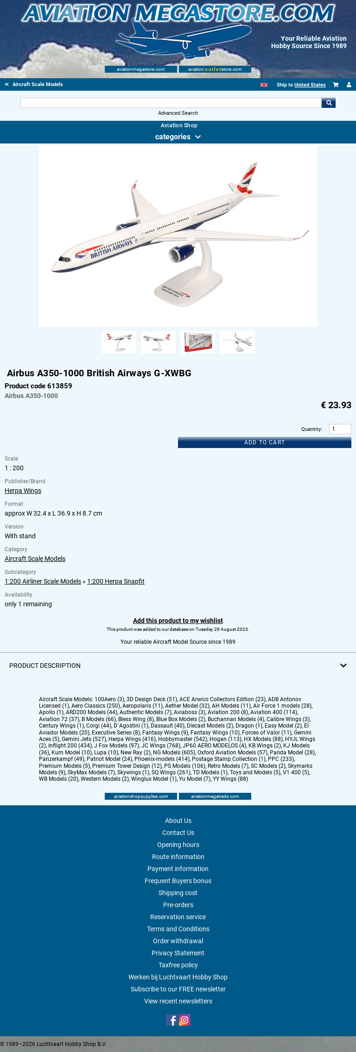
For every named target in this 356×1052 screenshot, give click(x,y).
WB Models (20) (58, 779)
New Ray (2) (136, 752)
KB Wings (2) (264, 745)
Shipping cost (178, 892)
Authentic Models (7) (146, 712)
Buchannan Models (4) (236, 719)
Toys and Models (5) (255, 772)
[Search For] (170, 103)
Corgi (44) (98, 725)
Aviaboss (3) (189, 712)
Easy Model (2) (283, 725)
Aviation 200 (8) (228, 712)
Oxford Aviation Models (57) (232, 752)
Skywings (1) (133, 772)
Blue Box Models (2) (180, 719)
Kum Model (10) (71, 752)
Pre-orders (178, 905)
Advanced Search (178, 113)
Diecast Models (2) (210, 725)
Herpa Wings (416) (132, 739)
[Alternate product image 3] (197, 354)
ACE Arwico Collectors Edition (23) (222, 699)
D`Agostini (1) (131, 725)
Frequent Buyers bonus (178, 880)
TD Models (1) (210, 772)
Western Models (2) (105, 779)
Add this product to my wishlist (178, 620)
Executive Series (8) (116, 732)
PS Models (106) (184, 766)
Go (329, 103)
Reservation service (178, 917)
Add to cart (264, 442)
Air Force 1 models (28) (282, 706)
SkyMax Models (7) (91, 772)
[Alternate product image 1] (119, 354)
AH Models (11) (231, 706)
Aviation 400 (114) (273, 712)
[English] (264, 85)
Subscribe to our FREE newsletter (178, 989)
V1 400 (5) (296, 772)
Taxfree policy (178, 965)
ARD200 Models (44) (91, 712)
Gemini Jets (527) (84, 739)
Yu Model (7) (194, 779)
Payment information (178, 868)
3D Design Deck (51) (152, 699)
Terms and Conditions (178, 929)
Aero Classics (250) (95, 706)
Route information (178, 856)
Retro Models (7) (228, 766)
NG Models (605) (174, 752)
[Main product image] (178, 325)
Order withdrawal (178, 941)
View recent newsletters (178, 1001)
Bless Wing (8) (136, 719)
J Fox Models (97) (116, 745)
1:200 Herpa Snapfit (116, 581)
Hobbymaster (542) (182, 739)
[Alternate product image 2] (158, 354)
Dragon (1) (248, 725)
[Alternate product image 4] (237, 354)
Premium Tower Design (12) (127, 766)
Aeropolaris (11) (142, 706)
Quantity (311, 429)
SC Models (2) (268, 766)
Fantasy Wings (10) (215, 732)
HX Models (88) (263, 739)
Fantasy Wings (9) (165, 732)
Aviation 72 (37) (59, 719)
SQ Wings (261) (171, 772)
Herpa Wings (23, 490)
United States (310, 85)
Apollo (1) (51, 712)
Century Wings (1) (61, 725)
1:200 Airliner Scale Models (43, 581)
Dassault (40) (167, 725)
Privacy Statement (178, 953)
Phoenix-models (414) (162, 759)
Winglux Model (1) (154, 779)
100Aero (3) (109, 699)
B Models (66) (99, 719)
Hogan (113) (226, 739)
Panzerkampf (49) (61, 759)
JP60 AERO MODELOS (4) (214, 745)
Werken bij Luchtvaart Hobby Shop (178, 977)
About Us (178, 820)
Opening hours (178, 844)
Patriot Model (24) (109, 759)
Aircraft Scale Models (35, 558)
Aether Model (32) (187, 706)
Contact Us (178, 832)
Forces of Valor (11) (267, 732)
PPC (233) (281, 759)
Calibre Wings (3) (288, 719)
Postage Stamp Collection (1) (229, 759)
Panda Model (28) (292, 752)
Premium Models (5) (64, 766)
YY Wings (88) (230, 779)
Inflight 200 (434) (70, 745)
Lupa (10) (106, 752)
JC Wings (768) (160, 745)
